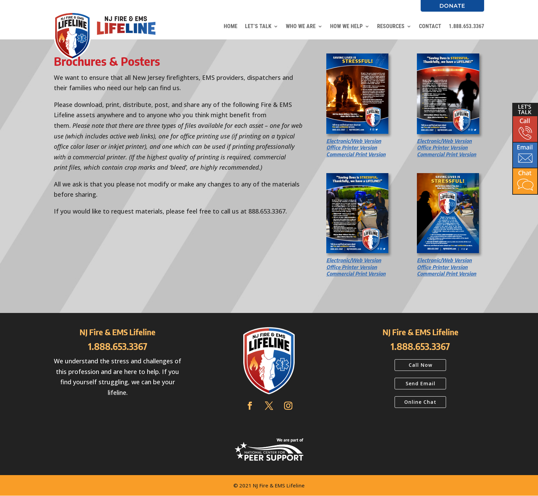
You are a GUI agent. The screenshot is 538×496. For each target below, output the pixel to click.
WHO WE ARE (301, 26)
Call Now (420, 365)
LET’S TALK (258, 26)
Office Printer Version (351, 147)
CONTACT (430, 26)
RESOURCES (391, 26)
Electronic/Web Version (353, 141)
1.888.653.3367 (466, 26)
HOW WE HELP (346, 26)
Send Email (420, 383)
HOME (230, 26)
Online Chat (420, 402)
